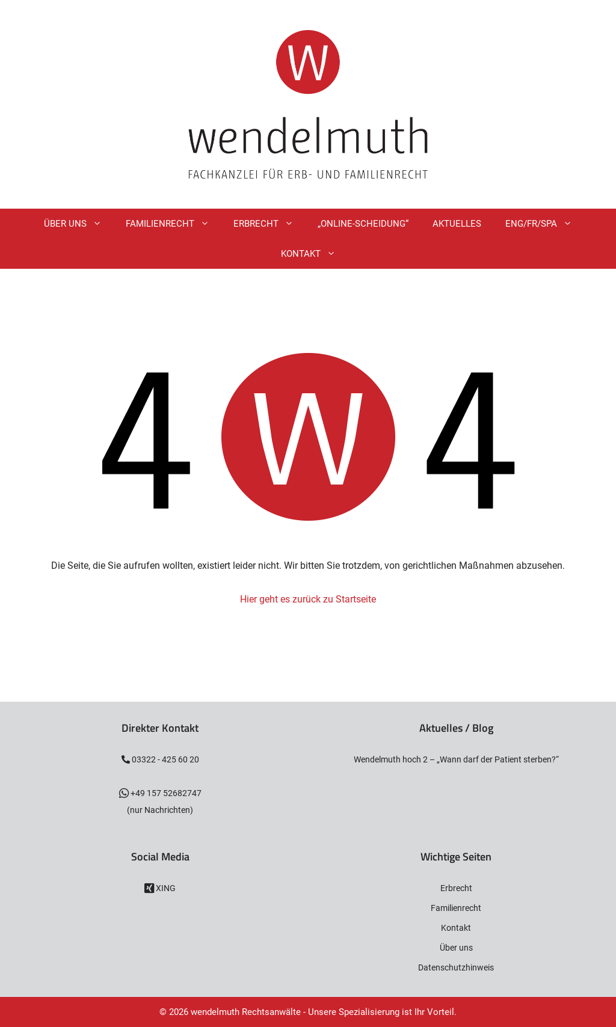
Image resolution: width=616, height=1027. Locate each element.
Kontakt (314, 254)
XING (165, 888)
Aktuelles (457, 223)
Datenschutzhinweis (456, 967)
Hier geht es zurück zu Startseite (308, 599)
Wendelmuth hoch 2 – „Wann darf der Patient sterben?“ (456, 759)
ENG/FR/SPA (544, 224)
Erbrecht (269, 224)
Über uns (456, 947)
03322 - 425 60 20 (164, 759)
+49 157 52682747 (165, 793)
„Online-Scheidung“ (363, 223)
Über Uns (79, 224)
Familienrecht (173, 224)
